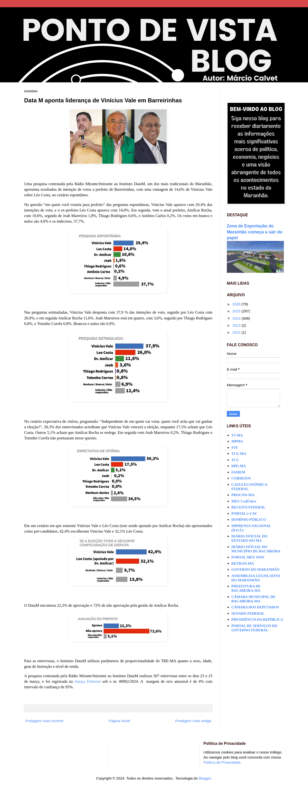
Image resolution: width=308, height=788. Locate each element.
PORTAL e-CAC (244, 513)
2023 (237, 325)
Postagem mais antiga (193, 721)
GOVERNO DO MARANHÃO (255, 569)
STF (234, 448)
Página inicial (119, 721)
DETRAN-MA (242, 563)
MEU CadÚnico (243, 501)
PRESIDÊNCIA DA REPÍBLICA (257, 619)
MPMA (237, 441)
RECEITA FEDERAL (248, 507)
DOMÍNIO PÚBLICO (248, 519)
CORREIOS (241, 478)
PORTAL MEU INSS (247, 557)
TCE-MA (238, 454)
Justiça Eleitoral (87, 681)
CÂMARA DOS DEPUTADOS (255, 607)
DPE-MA (238, 466)
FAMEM (238, 472)
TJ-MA (237, 435)
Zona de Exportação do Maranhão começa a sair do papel (254, 232)
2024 (237, 318)
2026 (237, 304)
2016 (237, 332)
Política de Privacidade (221, 762)
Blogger (205, 778)
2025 (237, 311)
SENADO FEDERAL (248, 613)
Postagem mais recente (44, 721)
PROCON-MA (242, 495)
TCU (235, 460)
